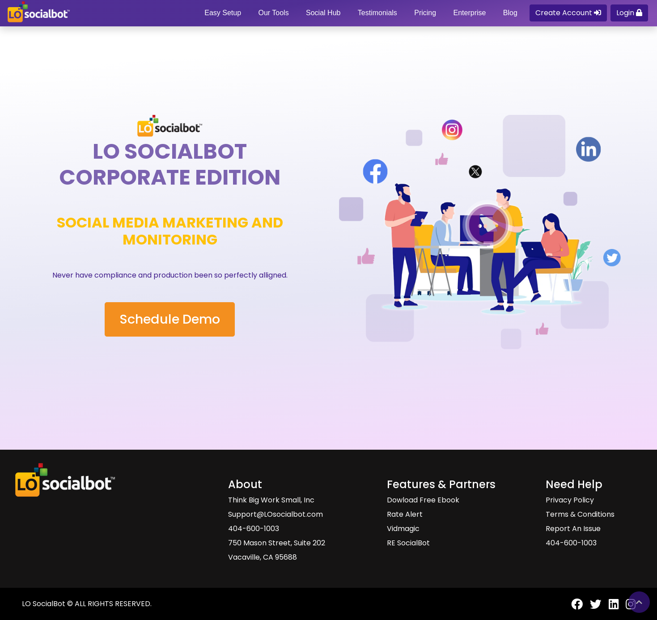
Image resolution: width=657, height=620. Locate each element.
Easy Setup (222, 13)
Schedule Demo (169, 319)
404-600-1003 (253, 528)
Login (629, 13)
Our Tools (273, 13)
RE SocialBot (408, 543)
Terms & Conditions (580, 514)
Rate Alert (405, 514)
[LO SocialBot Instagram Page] (627, 607)
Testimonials (377, 13)
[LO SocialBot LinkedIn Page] (610, 607)
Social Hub (323, 13)
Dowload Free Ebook (423, 500)
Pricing (425, 13)
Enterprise (469, 13)
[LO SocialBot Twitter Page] (592, 607)
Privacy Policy (570, 500)
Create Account (568, 13)
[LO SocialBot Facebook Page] (573, 607)
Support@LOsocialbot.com (275, 514)
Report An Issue (573, 528)
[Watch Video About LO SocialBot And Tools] (487, 224)
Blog (510, 13)
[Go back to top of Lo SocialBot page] (639, 602)
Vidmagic (403, 528)
